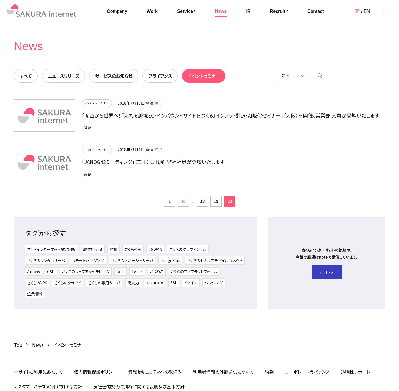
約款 (113, 249)
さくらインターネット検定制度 (51, 249)
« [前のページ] (183, 201)
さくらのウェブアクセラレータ (85, 271)
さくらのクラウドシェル (187, 249)
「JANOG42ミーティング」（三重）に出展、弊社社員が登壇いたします (153, 162)
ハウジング (214, 282)
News (38, 345)
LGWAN (155, 249)
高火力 (133, 282)
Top (18, 345)
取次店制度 (92, 249)
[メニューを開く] (389, 11)
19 (216, 201)
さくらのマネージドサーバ (132, 260)
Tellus (137, 271)
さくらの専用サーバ (104, 282)
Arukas (33, 271)
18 (202, 201)
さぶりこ (157, 271)
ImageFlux (170, 260)
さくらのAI (133, 249)
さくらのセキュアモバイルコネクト (214, 260)
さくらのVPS (37, 282)
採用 (120, 271)
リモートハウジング (88, 260)
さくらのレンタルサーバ (46, 260)
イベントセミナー (97, 103)
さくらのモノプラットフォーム (194, 271)
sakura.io (154, 282)
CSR (51, 271)
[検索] (320, 76)
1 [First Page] (170, 201)
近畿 (87, 128)
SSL (173, 282)
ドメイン (190, 282)
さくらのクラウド (67, 282)
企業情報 (35, 294)
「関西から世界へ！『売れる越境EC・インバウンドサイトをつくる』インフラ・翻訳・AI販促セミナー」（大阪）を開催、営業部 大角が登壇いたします (230, 115)
